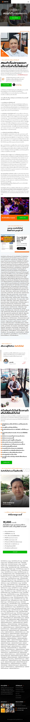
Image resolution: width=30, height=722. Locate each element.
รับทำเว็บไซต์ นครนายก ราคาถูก (11, 572)
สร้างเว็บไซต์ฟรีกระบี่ (18, 256)
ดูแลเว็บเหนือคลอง (14, 333)
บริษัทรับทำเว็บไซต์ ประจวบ (10, 635)
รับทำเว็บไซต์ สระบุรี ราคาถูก (19, 599)
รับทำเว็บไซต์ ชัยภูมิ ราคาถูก (10, 569)
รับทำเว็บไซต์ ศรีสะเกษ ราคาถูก (13, 594)
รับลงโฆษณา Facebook (20, 691)
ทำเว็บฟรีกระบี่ (3, 267)
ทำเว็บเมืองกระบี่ (16, 283)
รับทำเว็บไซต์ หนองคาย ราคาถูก (11, 605)
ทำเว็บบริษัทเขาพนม (12, 296)
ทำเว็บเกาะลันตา (20, 296)
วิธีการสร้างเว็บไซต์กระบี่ (14, 270)
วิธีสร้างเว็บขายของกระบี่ (20, 278)
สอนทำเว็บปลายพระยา (21, 319)
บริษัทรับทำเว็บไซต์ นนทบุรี (14, 630)
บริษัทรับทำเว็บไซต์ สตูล (20, 649)
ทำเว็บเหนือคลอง (9, 329)
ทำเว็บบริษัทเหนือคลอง (14, 335)
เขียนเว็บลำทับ (11, 324)
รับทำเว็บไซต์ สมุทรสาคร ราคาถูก (7, 599)
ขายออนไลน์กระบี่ (6, 259)
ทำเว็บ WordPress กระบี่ (20, 275)
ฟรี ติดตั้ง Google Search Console (11, 537)
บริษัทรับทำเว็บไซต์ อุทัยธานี (21, 662)
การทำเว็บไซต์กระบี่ (17, 267)
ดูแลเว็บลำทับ (7, 326)
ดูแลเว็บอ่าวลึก (3, 314)
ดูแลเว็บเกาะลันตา (13, 299)
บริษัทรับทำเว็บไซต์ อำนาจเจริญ (15, 660)
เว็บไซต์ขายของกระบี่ (5, 270)
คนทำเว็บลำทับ (17, 324)
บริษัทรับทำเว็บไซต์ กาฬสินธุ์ (14, 619)
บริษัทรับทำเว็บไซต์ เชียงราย (16, 663)
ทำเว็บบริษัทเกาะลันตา (23, 302)
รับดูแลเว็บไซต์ (18, 695)
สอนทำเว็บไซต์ (18, 697)
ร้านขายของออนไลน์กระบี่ (9, 266)
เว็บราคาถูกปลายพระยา (11, 319)
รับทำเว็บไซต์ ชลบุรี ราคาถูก (14, 567)
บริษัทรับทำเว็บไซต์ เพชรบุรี (13, 665)
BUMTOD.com (20, 719)
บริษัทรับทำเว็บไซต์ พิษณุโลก (16, 640)
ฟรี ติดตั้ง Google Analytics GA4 (11, 539)
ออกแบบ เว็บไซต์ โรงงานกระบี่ (7, 283)
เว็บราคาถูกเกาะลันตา (21, 299)
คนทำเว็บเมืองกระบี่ (10, 284)
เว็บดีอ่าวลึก (20, 313)
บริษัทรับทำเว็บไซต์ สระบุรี (14, 652)
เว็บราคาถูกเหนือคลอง (11, 332)
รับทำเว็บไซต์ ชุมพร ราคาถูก (21, 569)
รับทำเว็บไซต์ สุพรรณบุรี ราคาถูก (14, 602)
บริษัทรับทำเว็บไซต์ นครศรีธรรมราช (16, 629)
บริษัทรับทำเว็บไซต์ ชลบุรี (18, 622)
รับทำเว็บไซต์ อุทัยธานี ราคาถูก (17, 610)
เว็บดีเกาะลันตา (9, 300)
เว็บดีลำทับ (26, 326)
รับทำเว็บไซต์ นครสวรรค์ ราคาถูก (9, 575)
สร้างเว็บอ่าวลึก (22, 310)
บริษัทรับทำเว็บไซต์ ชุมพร (23, 624)
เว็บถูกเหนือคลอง (7, 333)
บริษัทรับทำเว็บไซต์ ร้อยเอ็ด (16, 643)
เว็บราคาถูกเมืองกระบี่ (15, 286)
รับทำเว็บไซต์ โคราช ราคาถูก (14, 616)
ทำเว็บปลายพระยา (7, 316)
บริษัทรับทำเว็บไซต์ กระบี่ (8, 617)
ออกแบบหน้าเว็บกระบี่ (5, 269)
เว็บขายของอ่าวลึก (20, 311)
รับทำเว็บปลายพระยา (13, 318)
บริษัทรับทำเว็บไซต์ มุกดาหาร (12, 641)
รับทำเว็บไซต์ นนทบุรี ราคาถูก (21, 575)
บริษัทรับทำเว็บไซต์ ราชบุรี (23, 644)
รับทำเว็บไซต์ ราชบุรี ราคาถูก (21, 591)
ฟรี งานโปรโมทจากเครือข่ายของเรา (11, 548)
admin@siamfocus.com (22, 708)
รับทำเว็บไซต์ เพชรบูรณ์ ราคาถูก (23, 613)
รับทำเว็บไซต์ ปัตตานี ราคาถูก (20, 581)
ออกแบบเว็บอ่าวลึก (10, 314)
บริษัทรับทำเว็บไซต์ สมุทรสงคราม (17, 651)
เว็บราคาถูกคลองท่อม (5, 307)
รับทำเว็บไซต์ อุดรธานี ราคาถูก (20, 608)
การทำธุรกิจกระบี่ (21, 259)
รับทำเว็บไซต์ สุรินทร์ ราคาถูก (15, 603)
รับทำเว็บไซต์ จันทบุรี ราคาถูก (13, 565)
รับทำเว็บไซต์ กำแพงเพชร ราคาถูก (14, 564)
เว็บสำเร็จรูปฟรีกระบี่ (22, 269)
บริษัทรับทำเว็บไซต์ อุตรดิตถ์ (10, 662)
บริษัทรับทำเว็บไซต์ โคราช (14, 668)
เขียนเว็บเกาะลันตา (8, 297)
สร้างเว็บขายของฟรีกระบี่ (18, 264)
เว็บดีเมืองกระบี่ (4, 288)
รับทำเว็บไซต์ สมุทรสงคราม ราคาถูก (21, 597)
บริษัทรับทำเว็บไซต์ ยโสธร (5, 643)
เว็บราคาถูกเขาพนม (17, 292)
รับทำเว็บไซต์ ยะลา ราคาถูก (17, 587)
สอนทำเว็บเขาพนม (25, 292)
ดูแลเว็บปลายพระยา (17, 321)
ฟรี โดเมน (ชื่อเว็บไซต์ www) (10, 531)
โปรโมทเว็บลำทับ (22, 327)
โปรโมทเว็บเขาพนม (4, 296)
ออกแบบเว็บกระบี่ (6, 262)
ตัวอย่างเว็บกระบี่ (10, 267)
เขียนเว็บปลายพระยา (24, 316)
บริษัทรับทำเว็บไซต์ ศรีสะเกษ (12, 647)
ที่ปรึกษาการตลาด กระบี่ (13, 273)
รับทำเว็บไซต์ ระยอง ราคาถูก (10, 591)
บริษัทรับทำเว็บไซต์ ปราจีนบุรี (21, 635)
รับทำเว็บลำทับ (23, 324)
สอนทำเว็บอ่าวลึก (14, 313)
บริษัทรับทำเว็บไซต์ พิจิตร (5, 640)
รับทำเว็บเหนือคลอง (13, 330)
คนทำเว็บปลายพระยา (5, 318)
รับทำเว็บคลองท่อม (8, 305)
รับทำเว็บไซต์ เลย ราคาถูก (6, 614)
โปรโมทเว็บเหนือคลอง (5, 335)
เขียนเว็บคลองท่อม (17, 303)
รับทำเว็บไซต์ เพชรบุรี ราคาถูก (10, 613)
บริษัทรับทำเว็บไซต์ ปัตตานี (6, 636)
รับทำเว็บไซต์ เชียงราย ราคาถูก (12, 611)
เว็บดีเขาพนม (3, 294)
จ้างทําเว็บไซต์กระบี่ (16, 281)
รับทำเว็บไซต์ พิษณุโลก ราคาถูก (9, 586)
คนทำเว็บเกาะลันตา (16, 297)
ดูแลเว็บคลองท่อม (25, 305)
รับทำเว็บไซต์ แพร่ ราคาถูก (17, 614)
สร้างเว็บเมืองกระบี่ (23, 283)
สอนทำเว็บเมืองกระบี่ (23, 286)
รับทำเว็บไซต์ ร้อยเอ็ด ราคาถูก (13, 589)
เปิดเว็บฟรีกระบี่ (12, 272)
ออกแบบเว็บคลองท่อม (17, 308)
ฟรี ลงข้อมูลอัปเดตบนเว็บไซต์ (10, 546)
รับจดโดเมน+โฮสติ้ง (19, 687)
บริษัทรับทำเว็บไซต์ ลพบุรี (5, 646)
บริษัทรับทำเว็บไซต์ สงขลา (10, 649)
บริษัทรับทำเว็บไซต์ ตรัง (5, 625)
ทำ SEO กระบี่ (5, 273)
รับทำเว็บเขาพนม (23, 291)
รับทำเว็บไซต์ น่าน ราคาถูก (17, 576)
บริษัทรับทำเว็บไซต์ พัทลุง (22, 638)
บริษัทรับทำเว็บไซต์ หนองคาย (23, 657)
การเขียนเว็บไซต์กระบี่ (11, 277)
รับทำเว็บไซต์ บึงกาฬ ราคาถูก (13, 578)
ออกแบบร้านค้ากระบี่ (14, 262)
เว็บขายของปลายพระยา (22, 318)
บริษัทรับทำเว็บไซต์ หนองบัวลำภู (7, 658)
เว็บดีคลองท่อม (21, 307)
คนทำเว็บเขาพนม (16, 291)
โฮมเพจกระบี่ (10, 256)
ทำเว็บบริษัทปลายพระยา (19, 322)
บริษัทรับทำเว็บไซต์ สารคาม (10, 654)
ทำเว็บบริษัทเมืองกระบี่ (16, 289)
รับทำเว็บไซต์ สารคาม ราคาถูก (17, 600)
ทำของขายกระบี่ (19, 272)
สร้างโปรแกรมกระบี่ (19, 277)
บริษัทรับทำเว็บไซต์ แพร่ (19, 666)
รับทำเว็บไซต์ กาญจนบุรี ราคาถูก (14, 562)
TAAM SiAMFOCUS (8, 503)
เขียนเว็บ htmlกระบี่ (24, 281)
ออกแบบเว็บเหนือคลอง (23, 333)
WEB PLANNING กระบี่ (10, 275)
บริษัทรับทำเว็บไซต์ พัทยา (12, 638)
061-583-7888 (17, 84)
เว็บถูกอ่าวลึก (26, 313)
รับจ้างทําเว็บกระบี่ (9, 280)
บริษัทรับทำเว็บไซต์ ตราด (15, 625)
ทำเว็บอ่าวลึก (16, 310)
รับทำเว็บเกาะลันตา (24, 297)
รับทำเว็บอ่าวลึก (13, 311)
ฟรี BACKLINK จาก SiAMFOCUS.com (12, 544)
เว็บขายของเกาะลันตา (5, 299)
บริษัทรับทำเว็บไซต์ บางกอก (20, 632)
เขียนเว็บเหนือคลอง (24, 329)
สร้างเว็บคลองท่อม (10, 303)
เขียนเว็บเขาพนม (9, 291)
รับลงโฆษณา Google (19, 689)
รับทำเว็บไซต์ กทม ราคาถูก (6, 561)
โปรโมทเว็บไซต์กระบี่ (23, 270)
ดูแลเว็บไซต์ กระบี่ (21, 273)
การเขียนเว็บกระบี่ (25, 267)
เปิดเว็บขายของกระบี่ (25, 266)
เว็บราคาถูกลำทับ (14, 326)
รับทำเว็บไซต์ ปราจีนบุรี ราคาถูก (7, 581)
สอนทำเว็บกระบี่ (10, 264)
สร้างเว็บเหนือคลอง (16, 329)
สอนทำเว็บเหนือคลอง (20, 332)
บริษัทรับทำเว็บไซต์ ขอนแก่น (11, 621)
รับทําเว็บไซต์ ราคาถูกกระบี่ (16, 258)
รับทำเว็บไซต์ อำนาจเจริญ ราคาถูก (7, 608)
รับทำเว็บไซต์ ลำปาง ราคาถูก (16, 592)
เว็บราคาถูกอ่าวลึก (7, 313)
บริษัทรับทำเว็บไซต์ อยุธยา (19, 658)
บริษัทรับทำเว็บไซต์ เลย (9, 666)
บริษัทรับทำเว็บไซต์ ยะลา (23, 641)
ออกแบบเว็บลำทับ (15, 327)
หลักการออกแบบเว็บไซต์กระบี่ (10, 261)
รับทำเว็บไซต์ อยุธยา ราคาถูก (10, 606)
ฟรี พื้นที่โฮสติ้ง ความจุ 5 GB (10, 533)
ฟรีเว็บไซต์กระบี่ (17, 280)
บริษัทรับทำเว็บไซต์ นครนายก (8, 627)
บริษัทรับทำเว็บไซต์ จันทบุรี (23, 621)
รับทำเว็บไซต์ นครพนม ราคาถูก (9, 573)
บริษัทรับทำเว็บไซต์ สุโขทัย (12, 657)
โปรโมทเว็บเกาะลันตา (14, 302)
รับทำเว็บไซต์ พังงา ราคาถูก (16, 583)
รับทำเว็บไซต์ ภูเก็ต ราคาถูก (21, 586)
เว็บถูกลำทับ (3, 327)
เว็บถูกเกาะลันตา (16, 300)
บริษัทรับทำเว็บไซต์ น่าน (9, 632)
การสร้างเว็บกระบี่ (13, 259)
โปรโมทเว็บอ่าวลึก (18, 314)
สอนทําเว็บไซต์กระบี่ (14, 269)
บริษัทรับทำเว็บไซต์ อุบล (5, 663)
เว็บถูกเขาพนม (9, 294)
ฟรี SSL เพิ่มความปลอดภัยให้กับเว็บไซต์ (12, 535)
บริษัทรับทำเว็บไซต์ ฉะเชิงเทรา (6, 622)
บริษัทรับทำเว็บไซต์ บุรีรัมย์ (15, 633)
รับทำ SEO (17, 693)
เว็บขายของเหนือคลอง (21, 330)
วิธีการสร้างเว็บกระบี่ (7, 258)
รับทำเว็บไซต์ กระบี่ (4, 256)
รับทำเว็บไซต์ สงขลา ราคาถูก (10, 595)
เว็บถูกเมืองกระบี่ (10, 288)
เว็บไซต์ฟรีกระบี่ (20, 261)
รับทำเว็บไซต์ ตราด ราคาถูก (16, 570)
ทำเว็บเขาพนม (23, 289)
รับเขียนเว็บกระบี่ (17, 266)
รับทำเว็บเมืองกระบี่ (18, 284)
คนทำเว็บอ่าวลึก (7, 311)
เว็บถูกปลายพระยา (9, 321)
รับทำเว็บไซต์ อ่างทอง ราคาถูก (22, 606)
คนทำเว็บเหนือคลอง (5, 330)
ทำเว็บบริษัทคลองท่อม (9, 310)
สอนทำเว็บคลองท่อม (13, 307)
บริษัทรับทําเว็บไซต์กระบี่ (7, 281)
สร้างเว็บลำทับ (5, 324)
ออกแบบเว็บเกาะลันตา (5, 302)
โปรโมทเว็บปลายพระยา (10, 322)
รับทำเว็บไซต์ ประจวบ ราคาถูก (23, 580)
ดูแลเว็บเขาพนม (10, 292)
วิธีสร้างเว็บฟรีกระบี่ (11, 278)
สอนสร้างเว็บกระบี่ (22, 262)
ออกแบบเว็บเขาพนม (23, 294)
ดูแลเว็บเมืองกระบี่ (6, 286)
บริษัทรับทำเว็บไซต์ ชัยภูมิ (12, 624)
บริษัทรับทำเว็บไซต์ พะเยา (17, 636)
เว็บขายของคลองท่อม (17, 305)
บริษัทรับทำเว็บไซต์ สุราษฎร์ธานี (17, 655)
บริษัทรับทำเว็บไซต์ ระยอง (12, 644)
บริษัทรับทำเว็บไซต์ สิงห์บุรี (21, 654)
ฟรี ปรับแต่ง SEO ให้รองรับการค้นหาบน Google (13, 542)
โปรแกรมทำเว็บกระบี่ (5, 272)
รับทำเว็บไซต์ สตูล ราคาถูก (22, 595)
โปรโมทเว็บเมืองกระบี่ (7, 289)
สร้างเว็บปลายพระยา (15, 316)
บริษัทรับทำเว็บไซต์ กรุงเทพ (19, 617)
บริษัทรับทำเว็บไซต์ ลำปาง (16, 646)
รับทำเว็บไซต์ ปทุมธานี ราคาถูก (10, 580)
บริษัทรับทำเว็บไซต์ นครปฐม (20, 627)
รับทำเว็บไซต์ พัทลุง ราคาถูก (12, 584)
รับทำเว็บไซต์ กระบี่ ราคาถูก (17, 561)
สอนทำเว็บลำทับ (21, 326)
